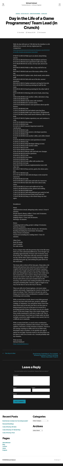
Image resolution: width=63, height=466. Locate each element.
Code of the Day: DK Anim (9, 429)
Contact (5, 449)
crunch (17, 13)
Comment (15, 377)
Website (15, 396)
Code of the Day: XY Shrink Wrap (11, 432)
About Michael (6, 445)
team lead (45, 13)
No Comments (42, 32)
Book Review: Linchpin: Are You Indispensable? (15, 423)
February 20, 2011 (31, 32)
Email (33, 390)
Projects (5, 452)
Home (4, 451)
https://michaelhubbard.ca (21, 344)
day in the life (25, 13)
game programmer (35, 13)
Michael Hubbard (31, 3)
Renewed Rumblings (8, 426)
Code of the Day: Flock (9, 435)
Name (15, 390)
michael (22, 32)
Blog (4, 447)
